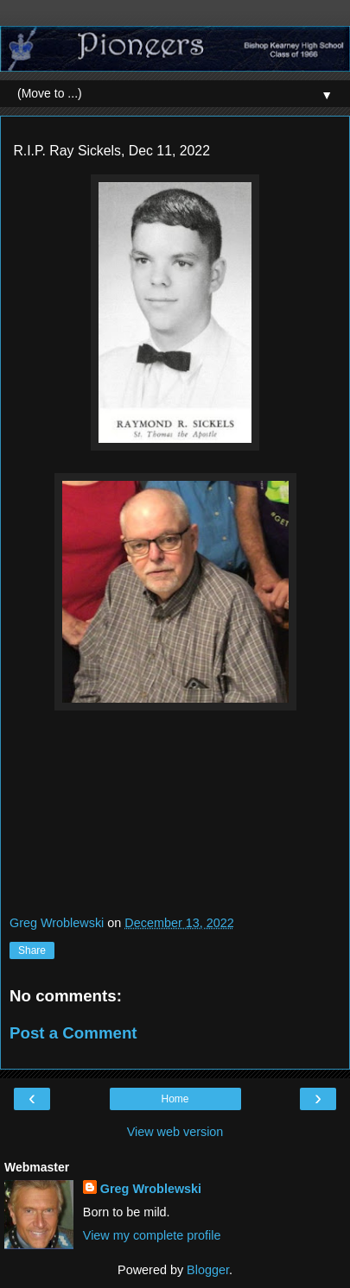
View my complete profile (152, 1235)
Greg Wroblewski (150, 1189)
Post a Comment (73, 1033)
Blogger (208, 1270)
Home (174, 1099)
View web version (175, 1132)
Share (32, 950)
